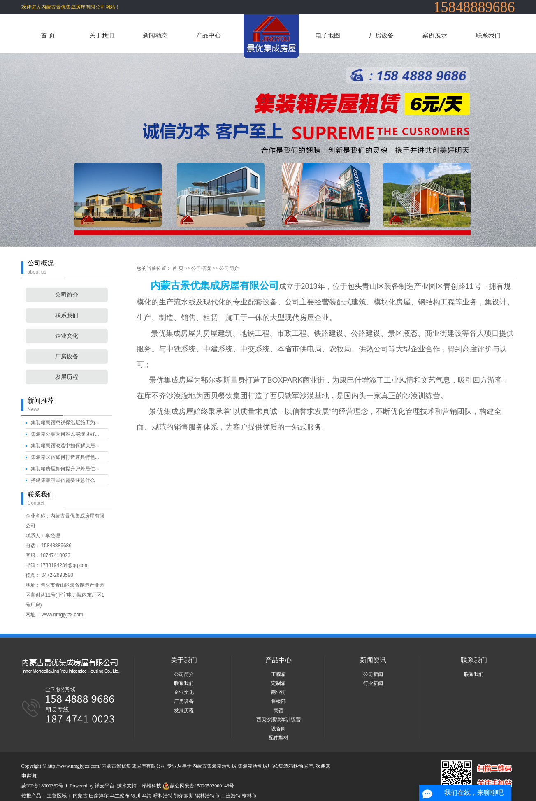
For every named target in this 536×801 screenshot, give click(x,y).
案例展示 (434, 35)
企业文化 (66, 336)
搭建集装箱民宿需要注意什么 (63, 480)
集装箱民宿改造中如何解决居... (65, 445)
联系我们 (488, 35)
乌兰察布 (120, 796)
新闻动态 (155, 35)
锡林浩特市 (207, 796)
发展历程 (66, 377)
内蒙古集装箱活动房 (214, 766)
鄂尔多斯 (184, 796)
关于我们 (101, 35)
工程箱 (278, 674)
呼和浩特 (163, 796)
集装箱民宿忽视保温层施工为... (65, 422)
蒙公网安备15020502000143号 (198, 786)
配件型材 (278, 738)
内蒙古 (80, 796)
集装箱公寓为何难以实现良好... (65, 434)
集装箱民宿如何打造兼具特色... (65, 457)
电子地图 (328, 35)
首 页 (48, 35)
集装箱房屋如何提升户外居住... (65, 468)
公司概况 (201, 268)
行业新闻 (373, 683)
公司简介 (66, 295)
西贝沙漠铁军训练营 (278, 719)
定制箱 (278, 683)
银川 (136, 796)
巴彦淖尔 (99, 796)
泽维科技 (151, 786)
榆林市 (249, 796)
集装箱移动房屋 (295, 766)
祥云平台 (104, 786)
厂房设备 (381, 35)
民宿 (278, 710)
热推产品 (31, 796)
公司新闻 (373, 674)
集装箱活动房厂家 (257, 766)
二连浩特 (231, 796)
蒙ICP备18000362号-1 (44, 786)
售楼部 (278, 701)
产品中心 (208, 35)
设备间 (278, 728)
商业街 (278, 692)
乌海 (147, 796)
